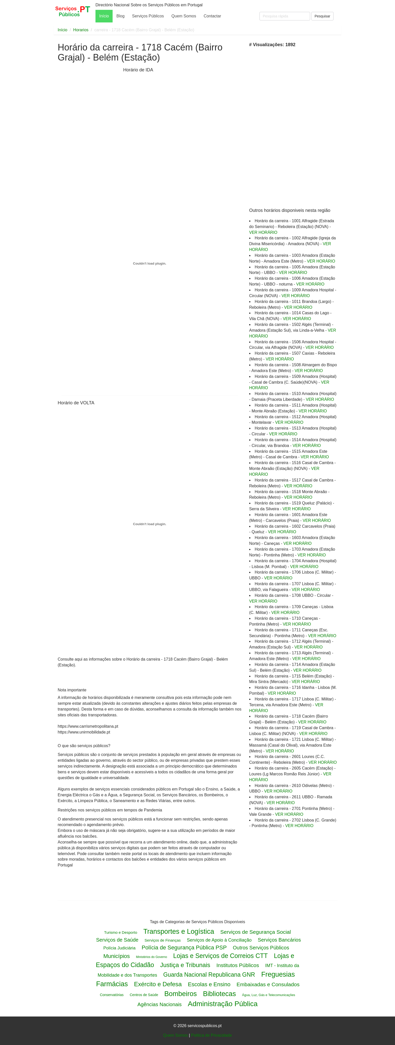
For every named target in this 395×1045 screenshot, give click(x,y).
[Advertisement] (89, 108)
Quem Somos (184, 16)
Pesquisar (322, 16)
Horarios (80, 30)
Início (104, 16)
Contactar (212, 16)
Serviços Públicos (148, 16)
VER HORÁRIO (263, 232)
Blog (120, 16)
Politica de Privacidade (211, 1035)
